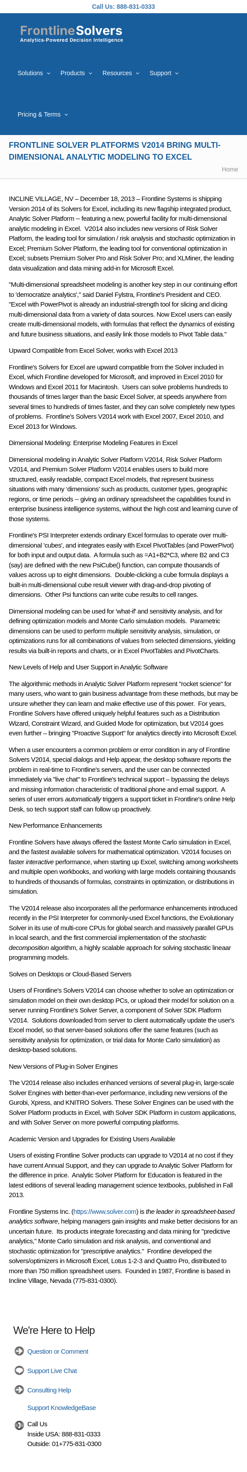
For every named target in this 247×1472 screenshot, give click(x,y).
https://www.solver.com (105, 1211)
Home (230, 169)
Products (73, 73)
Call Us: (103, 6)
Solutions (30, 73)
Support (160, 73)
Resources (117, 73)
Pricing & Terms (39, 114)
